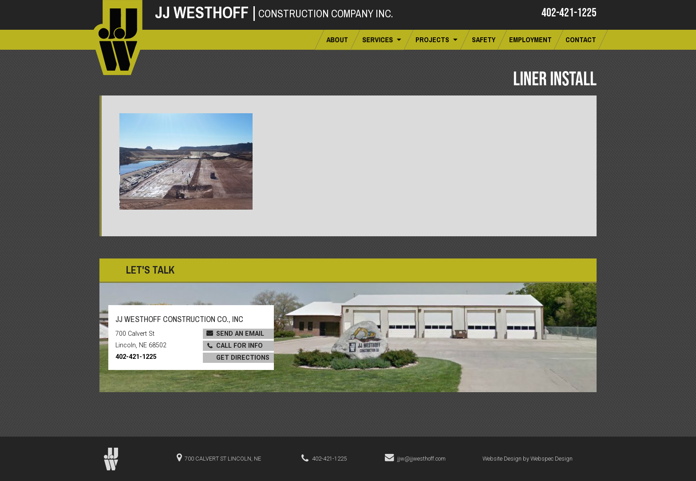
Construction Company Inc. (325, 13)
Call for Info (239, 346)
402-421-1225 (569, 12)
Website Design (502, 458)
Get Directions (242, 358)
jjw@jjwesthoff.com (421, 458)
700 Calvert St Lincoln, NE (223, 458)
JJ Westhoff (205, 12)
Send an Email (240, 334)
